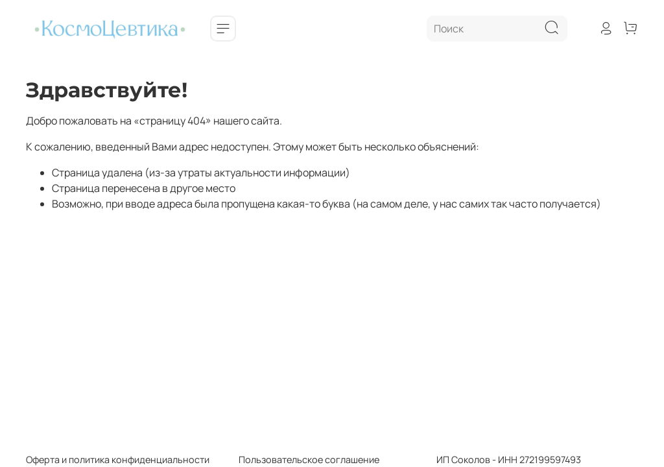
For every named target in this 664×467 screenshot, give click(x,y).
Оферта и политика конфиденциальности (117, 459)
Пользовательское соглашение (294, 459)
